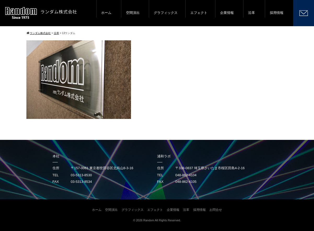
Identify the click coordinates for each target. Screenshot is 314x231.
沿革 (251, 13)
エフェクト (198, 13)
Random (148, 220)
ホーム (106, 13)
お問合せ (215, 210)
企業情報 (227, 13)
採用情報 (276, 13)
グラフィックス (166, 13)
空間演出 (133, 13)
